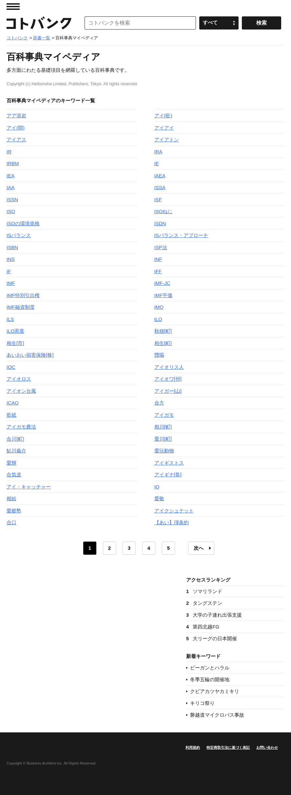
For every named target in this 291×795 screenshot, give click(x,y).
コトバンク (39, 23)
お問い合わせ (267, 747)
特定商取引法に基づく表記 (228, 747)
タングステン (204, 603)
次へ (199, 548)
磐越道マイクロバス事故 (217, 715)
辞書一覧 (41, 37)
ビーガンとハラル (209, 667)
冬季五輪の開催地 (209, 679)
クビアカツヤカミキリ (214, 691)
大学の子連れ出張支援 (214, 614)
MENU (13, 6)
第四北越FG (202, 626)
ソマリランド (204, 591)
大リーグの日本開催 (211, 638)
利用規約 (192, 747)
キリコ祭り (202, 703)
